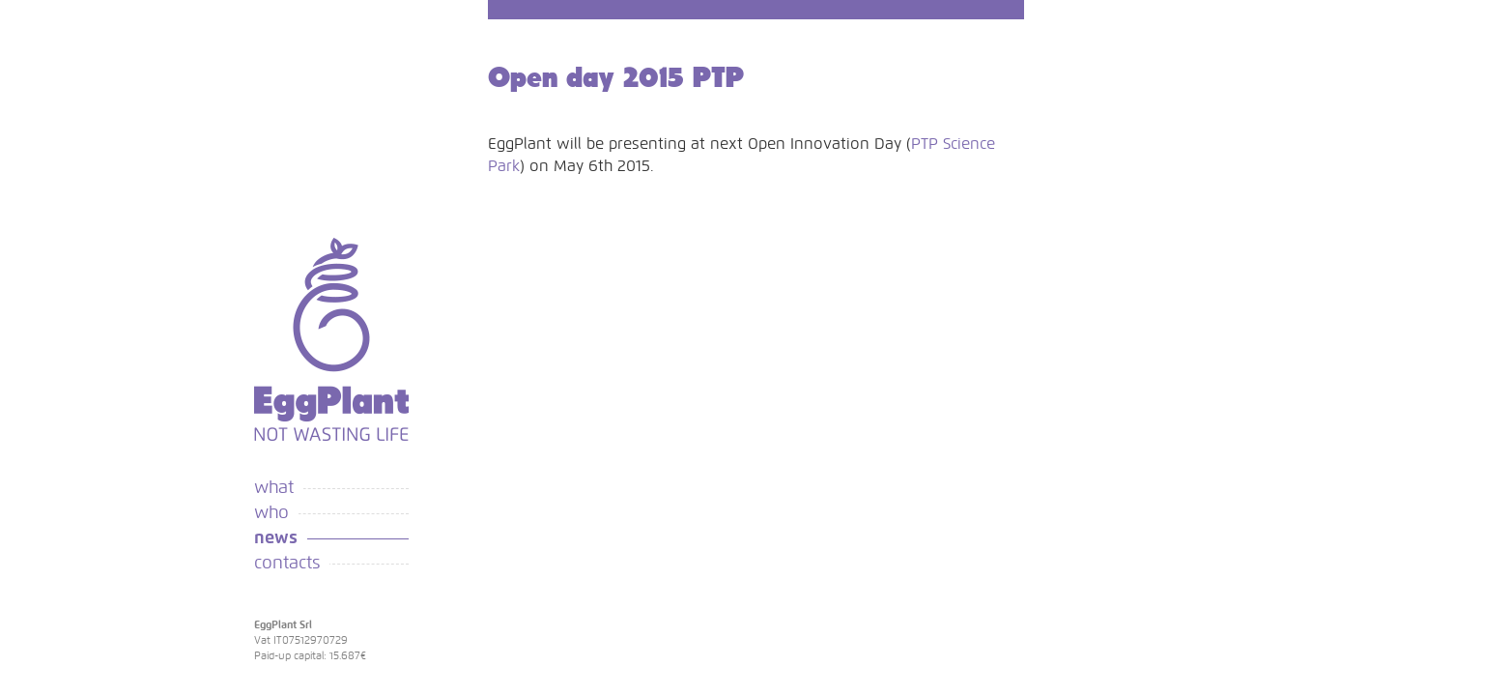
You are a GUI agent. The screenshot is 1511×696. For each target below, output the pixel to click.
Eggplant (331, 339)
